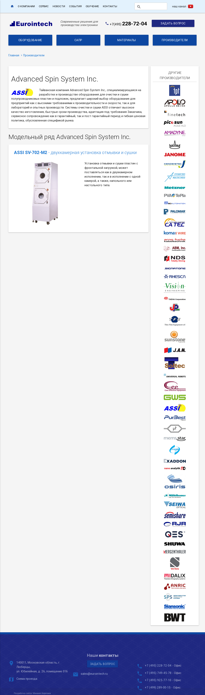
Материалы (126, 40)
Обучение (92, 6)
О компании (26, 6)
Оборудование (30, 40)
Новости (59, 6)
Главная (13, 55)
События (75, 6)
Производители (175, 40)
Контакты (110, 6)
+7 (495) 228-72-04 (158, 687)
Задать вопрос (173, 23)
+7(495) (128, 24)
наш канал (179, 6)
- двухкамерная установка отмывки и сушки (75, 152)
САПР (78, 40)
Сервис (44, 6)
